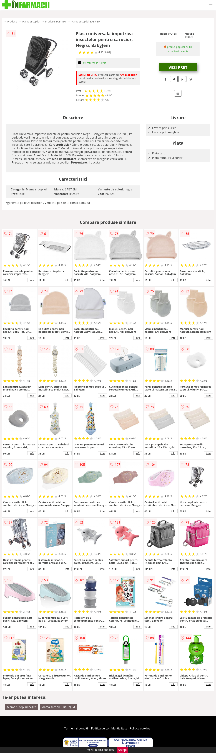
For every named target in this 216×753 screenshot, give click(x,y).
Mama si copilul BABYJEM (85, 21)
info (32, 280)
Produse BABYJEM (55, 21)
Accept (122, 750)
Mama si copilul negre (21, 707)
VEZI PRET (178, 67)
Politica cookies (140, 728)
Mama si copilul (31, 21)
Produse (12, 21)
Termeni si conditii (76, 728)
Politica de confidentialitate (109, 728)
